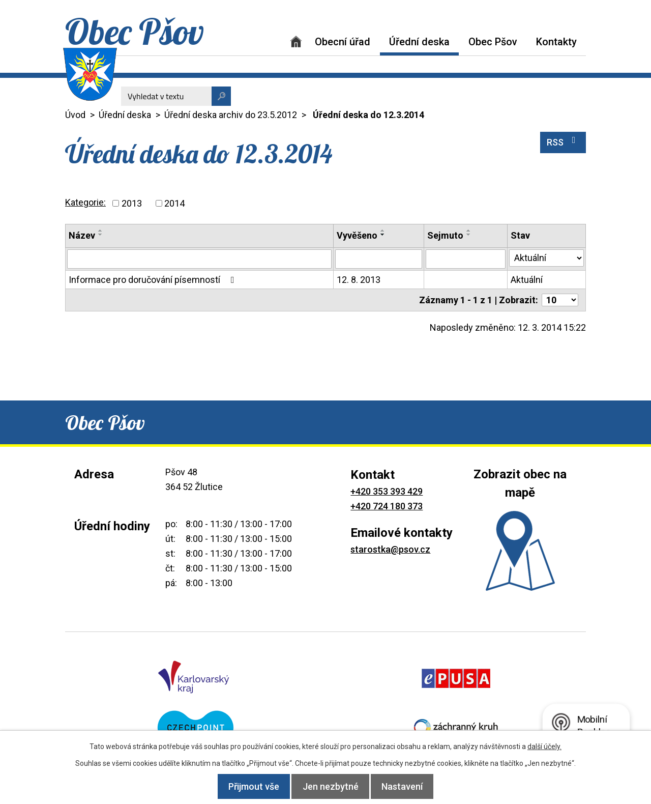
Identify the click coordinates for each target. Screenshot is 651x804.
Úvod (296, 41)
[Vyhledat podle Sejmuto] (466, 259)
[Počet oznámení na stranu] (560, 300)
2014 (174, 203)
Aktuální (527, 279)
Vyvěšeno (357, 235)
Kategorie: (85, 202)
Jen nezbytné (331, 786)
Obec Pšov (492, 42)
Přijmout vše (246, 786)
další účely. (544, 746)
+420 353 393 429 (386, 491)
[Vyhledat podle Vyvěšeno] (378, 259)
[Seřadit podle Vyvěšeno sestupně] (383, 235)
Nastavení (410, 786)
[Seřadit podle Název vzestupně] (100, 230)
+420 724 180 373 (386, 506)
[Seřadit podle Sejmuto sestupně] (469, 235)
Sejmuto (445, 235)
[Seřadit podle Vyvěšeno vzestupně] (383, 230)
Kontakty (556, 42)
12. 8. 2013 (358, 279)
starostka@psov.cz (390, 549)
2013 (132, 203)
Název (82, 235)
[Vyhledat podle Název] (199, 259)
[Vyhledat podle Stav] (546, 258)
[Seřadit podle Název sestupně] (100, 235)
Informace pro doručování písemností (154, 279)
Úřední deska (419, 42)
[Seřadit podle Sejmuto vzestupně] (469, 230)
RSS (563, 141)
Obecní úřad (342, 42)
